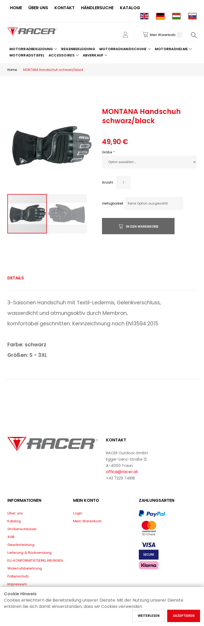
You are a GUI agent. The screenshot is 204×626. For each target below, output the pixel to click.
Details (15, 278)
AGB (10, 536)
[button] (83, 146)
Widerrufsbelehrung (24, 568)
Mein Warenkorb (87, 521)
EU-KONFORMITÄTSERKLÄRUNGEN (35, 560)
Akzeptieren (184, 615)
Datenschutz (18, 576)
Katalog (14, 521)
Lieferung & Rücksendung (29, 552)
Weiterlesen (149, 615)
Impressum (17, 584)
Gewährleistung (20, 544)
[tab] (15, 278)
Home (12, 69)
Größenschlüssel (21, 528)
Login (77, 513)
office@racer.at (122, 472)
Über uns (15, 513)
